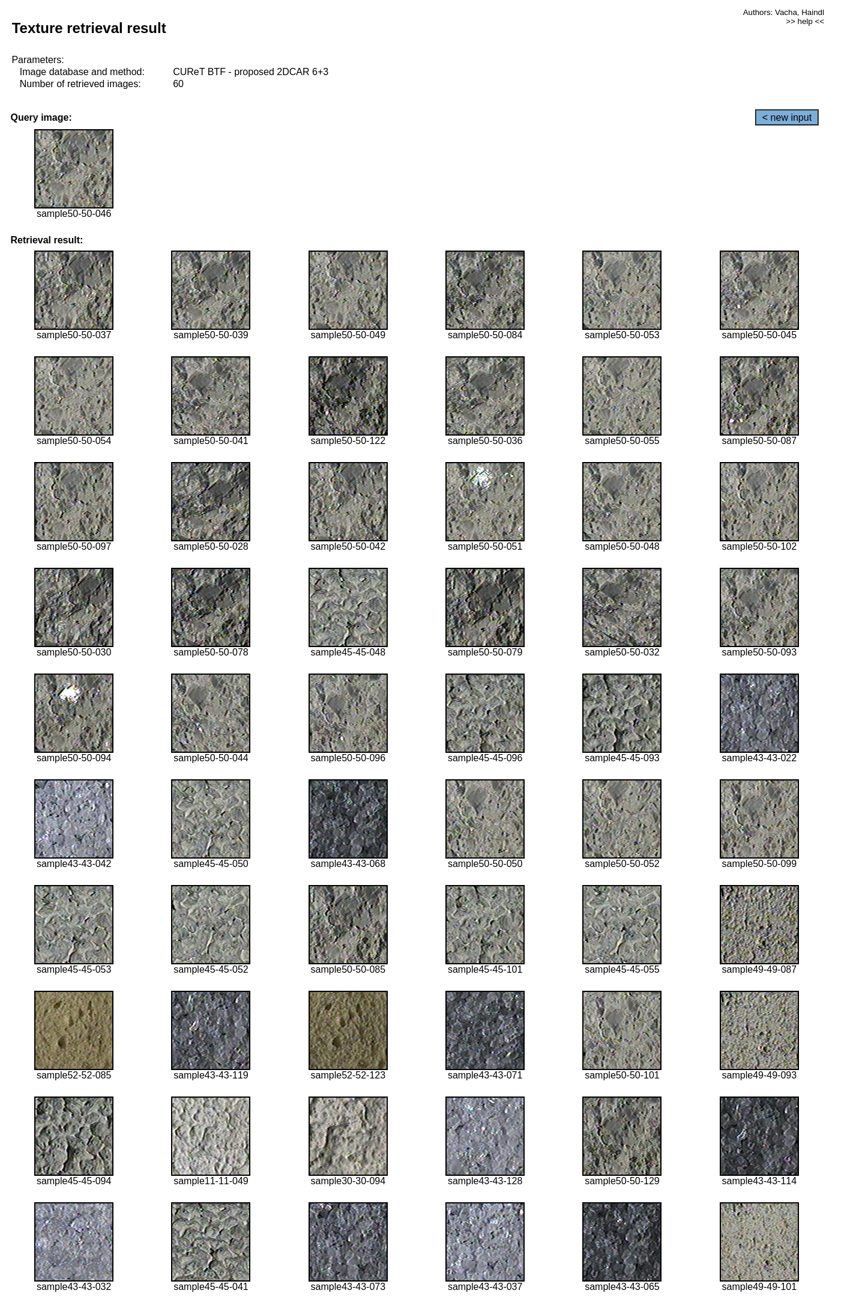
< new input (787, 117)
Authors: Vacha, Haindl (783, 12)
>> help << (805, 21)
